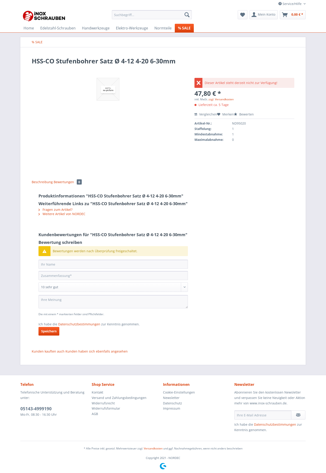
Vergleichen (205, 114)
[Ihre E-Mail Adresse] (262, 415)
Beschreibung (42, 182)
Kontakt (97, 392)
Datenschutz (172, 403)
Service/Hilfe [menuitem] (290, 4)
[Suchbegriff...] (152, 14)
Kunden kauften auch (48, 351)
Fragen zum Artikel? (55, 209)
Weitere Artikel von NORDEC (61, 214)
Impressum (171, 408)
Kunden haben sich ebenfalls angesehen (96, 351)
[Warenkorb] (293, 14)
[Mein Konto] (263, 14)
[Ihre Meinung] (113, 301)
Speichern (49, 331)
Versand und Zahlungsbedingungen (119, 398)
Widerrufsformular (106, 408)
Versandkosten (153, 448)
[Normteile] (163, 28)
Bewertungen (68, 182)
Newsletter (171, 398)
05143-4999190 (36, 409)
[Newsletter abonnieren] (298, 415)
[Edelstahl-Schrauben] (58, 28)
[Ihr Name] (113, 264)
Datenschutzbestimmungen (79, 324)
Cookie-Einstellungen (179, 392)
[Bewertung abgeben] (113, 287)
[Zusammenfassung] (113, 275)
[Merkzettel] (242, 14)
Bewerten (244, 114)
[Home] (28, 28)
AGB (95, 414)
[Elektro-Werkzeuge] (132, 28)
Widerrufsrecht (103, 403)
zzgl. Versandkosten (221, 99)
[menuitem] (152, 17)
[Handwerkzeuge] (96, 28)
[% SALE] (184, 28)
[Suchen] (187, 14)
